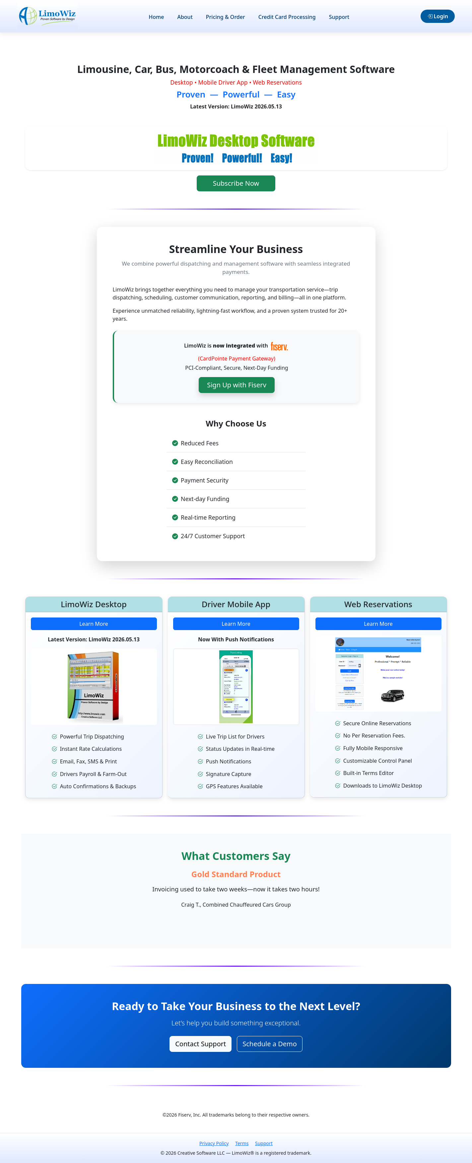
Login (437, 16)
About (184, 17)
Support (339, 17)
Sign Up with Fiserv (236, 397)
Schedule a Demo (269, 1043)
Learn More (93, 631)
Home (156, 17)
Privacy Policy (214, 1143)
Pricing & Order (225, 17)
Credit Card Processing (287, 17)
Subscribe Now (236, 183)
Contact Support (200, 1043)
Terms (241, 1143)
